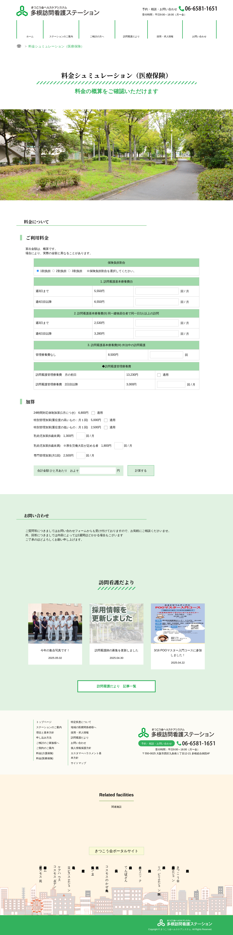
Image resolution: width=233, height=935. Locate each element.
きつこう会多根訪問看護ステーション (176, 872)
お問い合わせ (199, 36)
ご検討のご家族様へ (47, 742)
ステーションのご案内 (61, 36)
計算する (141, 470)
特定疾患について (81, 721)
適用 (166, 374)
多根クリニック (140, 872)
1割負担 (45, 271)
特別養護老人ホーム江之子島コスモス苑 (43, 870)
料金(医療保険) (44, 758)
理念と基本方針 (45, 732)
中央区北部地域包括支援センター (92, 869)
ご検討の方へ (97, 36)
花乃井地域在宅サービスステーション (69, 877)
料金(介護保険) (44, 753)
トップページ (44, 721)
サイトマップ (78, 763)
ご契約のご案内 (45, 748)
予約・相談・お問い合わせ (156, 743)
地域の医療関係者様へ (83, 727)
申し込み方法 (44, 737)
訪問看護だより (131, 36)
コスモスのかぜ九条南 (106, 875)
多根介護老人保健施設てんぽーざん (126, 872)
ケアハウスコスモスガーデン (57, 875)
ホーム (29, 36)
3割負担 (77, 271)
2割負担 (61, 271)
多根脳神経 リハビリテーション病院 (161, 877)
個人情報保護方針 (81, 748)
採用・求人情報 (165, 36)
